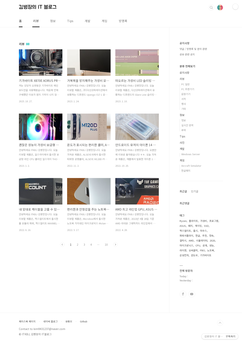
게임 (104, 21)
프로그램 (213, 221)
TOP (220, 323)
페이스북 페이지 (27, 321)
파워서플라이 (186, 235)
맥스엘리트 (185, 230)
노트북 (210, 250)
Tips (70, 21)
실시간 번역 (187, 125)
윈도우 (194, 255)
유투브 (191, 294)
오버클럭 (193, 250)
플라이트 (193, 221)
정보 (53, 21)
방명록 (123, 21)
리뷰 (36, 21)
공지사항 (184, 72)
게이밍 (198, 226)
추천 (204, 235)
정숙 (211, 235)
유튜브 (68, 321)
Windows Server (190, 154)
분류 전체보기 (187, 66)
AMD (191, 240)
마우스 (203, 230)
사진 (182, 142)
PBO (202, 250)
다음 (115, 244)
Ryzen (183, 221)
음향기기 (185, 94)
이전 (62, 244)
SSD (206, 226)
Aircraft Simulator (191, 165)
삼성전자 (184, 255)
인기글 (194, 191)
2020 (212, 240)
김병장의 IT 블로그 (38, 7)
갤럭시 (183, 240)
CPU (197, 245)
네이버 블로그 (50, 321)
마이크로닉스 (186, 245)
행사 (183, 104)
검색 (211, 7)
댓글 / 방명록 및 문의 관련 (193, 49)
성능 (211, 245)
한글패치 (185, 170)
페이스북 (183, 294)
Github (83, 321)
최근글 (183, 191)
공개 (204, 245)
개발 (87, 21)
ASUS (183, 226)
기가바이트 (205, 255)
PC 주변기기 (187, 89)
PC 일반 (185, 84)
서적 (183, 99)
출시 (195, 230)
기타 (183, 109)
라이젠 (183, 250)
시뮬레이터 (201, 240)
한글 (197, 235)
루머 (183, 130)
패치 (190, 226)
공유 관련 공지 (187, 54)
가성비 (203, 221)
